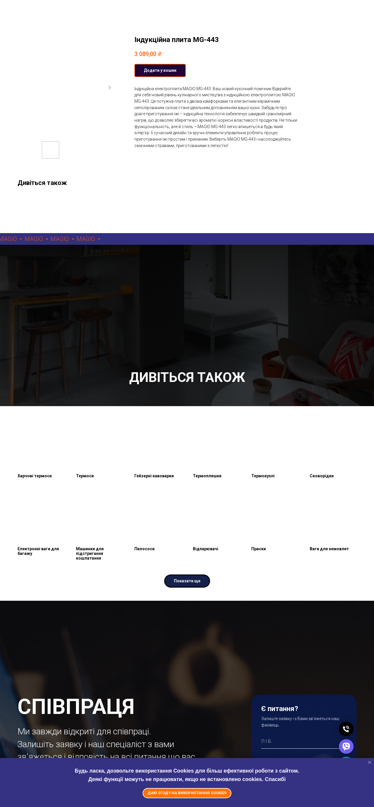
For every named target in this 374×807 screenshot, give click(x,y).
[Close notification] (370, 762)
